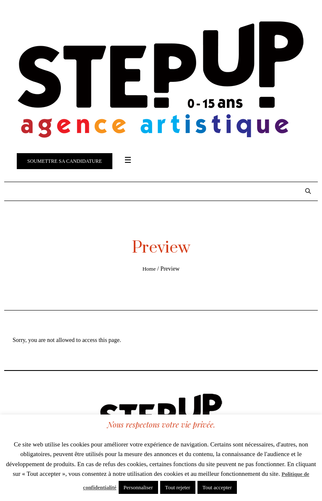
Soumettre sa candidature (64, 161)
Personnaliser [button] (138, 487)
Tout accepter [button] (217, 487)
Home (149, 269)
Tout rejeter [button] (177, 487)
